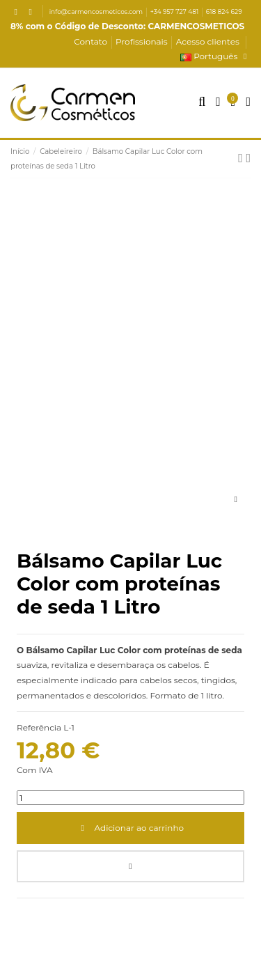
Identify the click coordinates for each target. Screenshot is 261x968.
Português (215, 56)
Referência (39, 727)
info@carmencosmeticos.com (97, 11)
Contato (91, 41)
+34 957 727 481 (175, 11)
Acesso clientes (207, 41)
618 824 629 (224, 11)
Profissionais (143, 41)
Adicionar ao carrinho (130, 827)
